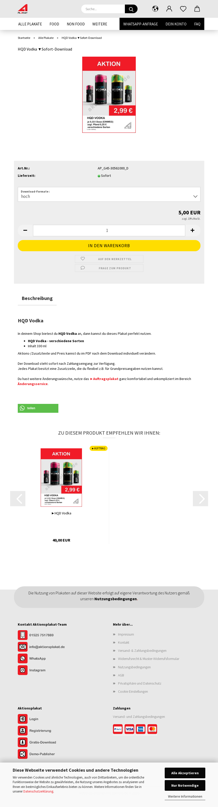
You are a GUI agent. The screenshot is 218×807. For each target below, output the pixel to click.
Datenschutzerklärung (38, 791)
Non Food (76, 24)
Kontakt (123, 642)
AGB (121, 675)
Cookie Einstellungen (133, 691)
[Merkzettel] (183, 9)
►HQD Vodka (61, 513)
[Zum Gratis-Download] (43, 742)
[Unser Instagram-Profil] (43, 670)
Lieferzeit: (26, 175)
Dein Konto (176, 24)
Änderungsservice (33, 384)
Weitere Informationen (185, 796)
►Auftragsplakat (104, 378)
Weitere (99, 24)
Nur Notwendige (185, 785)
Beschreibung (37, 298)
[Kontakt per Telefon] (43, 635)
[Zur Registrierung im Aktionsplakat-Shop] (43, 731)
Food (54, 24)
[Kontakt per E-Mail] (43, 647)
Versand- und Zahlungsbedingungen (139, 716)
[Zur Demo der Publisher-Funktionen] (43, 754)
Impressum (126, 634)
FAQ (197, 24)
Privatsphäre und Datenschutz (139, 683)
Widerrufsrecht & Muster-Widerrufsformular (148, 658)
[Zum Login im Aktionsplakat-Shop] (43, 719)
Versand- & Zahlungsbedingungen (142, 650)
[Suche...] (131, 9)
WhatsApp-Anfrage (140, 24)
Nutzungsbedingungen (134, 667)
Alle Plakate (30, 24)
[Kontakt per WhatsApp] (43, 659)
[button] (155, 9)
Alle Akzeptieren (185, 773)
